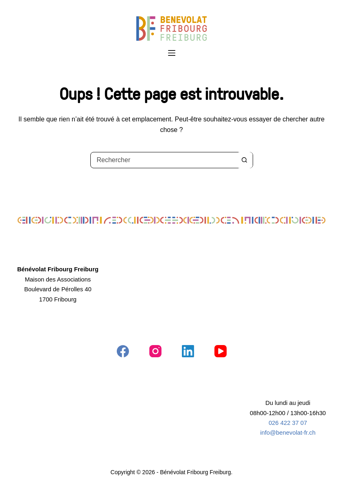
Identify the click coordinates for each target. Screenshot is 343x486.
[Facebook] (123, 351)
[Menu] (171, 53)
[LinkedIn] (188, 351)
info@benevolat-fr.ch (287, 432)
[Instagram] (155, 351)
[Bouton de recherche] (244, 160)
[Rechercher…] (163, 160)
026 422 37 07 (288, 423)
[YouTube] (220, 351)
